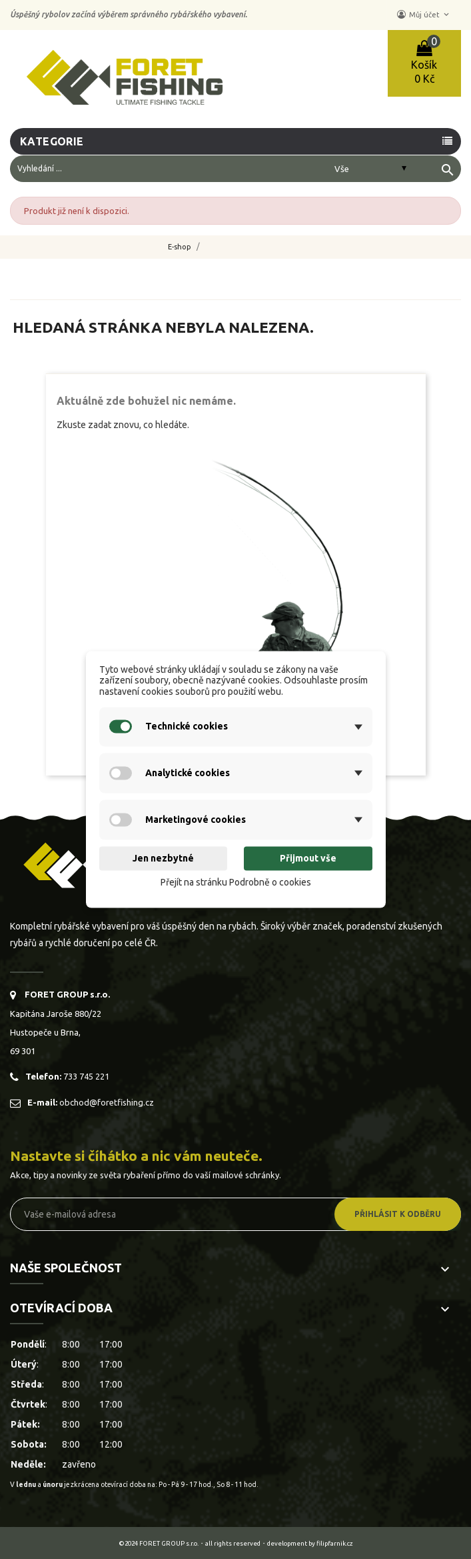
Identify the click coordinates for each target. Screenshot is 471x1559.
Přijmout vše (308, 858)
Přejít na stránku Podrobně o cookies (236, 882)
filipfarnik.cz (334, 1543)
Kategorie (52, 141)
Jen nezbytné (163, 858)
